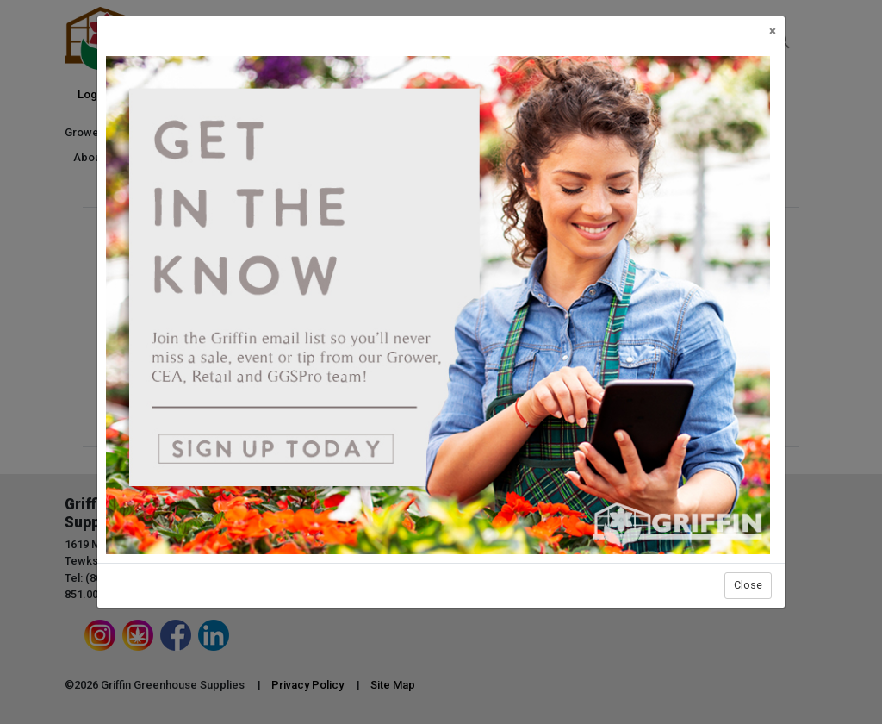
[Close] (773, 31)
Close (748, 584)
